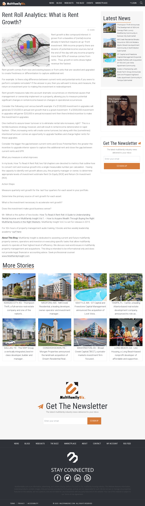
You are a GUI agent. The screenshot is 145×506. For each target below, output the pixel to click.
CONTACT (97, 443)
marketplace (101, 3)
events (90, 3)
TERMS (12, 503)
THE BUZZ (54, 443)
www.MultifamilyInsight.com (16, 256)
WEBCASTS (40, 443)
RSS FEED (127, 443)
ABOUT (84, 443)
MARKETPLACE (70, 443)
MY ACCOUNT (112, 443)
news (51, 3)
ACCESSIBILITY (33, 503)
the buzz (80, 3)
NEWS (16, 443)
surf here (16, 231)
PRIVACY (21, 503)
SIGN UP (94, 421)
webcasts (68, 3)
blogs (59, 3)
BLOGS (27, 443)
